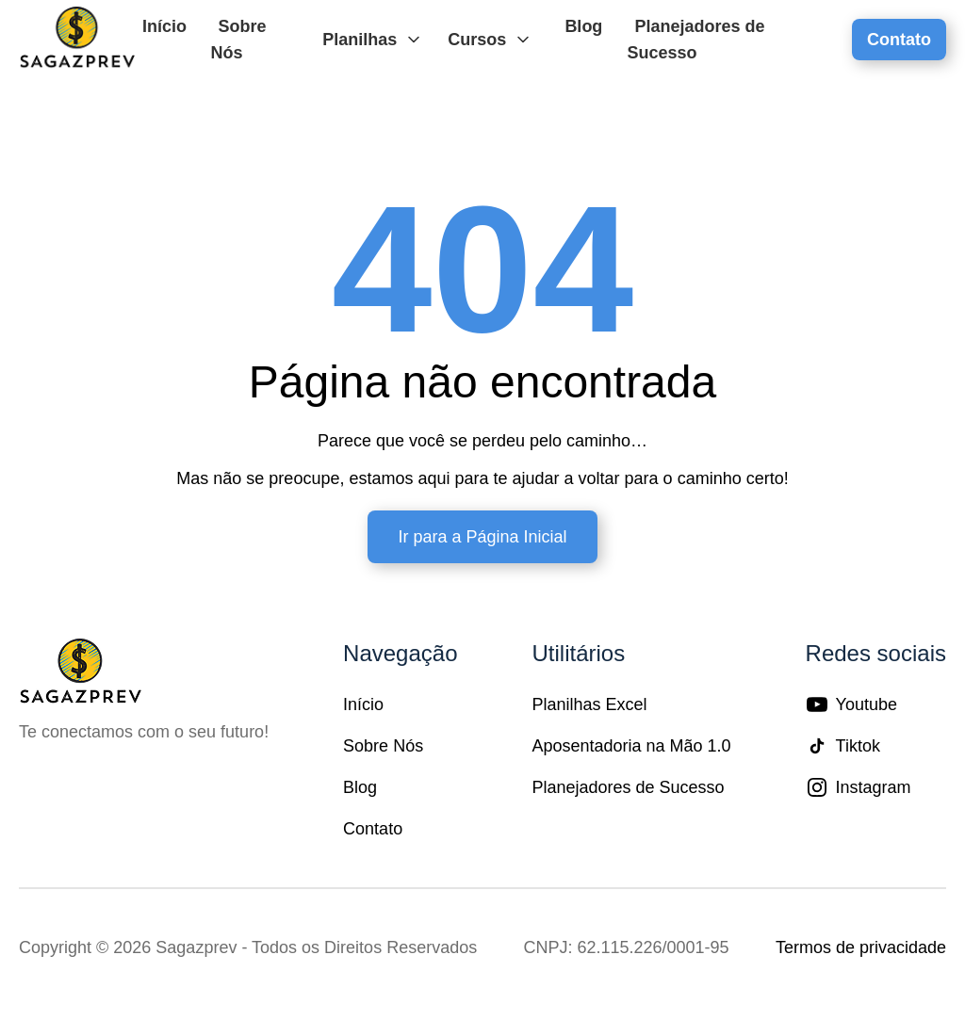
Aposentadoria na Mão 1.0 (631, 746)
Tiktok (843, 746)
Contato (899, 39)
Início (164, 26)
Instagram (858, 787)
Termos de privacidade (861, 947)
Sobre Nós (238, 39)
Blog (583, 26)
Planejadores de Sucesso (695, 39)
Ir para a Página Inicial (482, 536)
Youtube (851, 704)
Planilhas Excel (589, 704)
